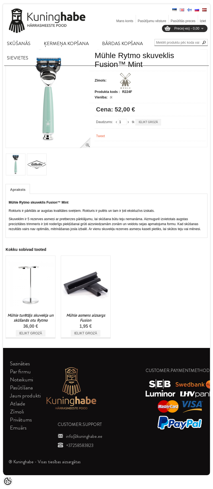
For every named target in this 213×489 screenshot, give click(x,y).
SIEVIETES (17, 57)
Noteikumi (21, 380)
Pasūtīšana (21, 388)
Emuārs (18, 428)
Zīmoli (17, 412)
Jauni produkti (25, 396)
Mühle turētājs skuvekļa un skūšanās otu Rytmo (30, 318)
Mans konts (124, 21)
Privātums (21, 420)
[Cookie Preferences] (8, 481)
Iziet (203, 21)
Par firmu (20, 372)
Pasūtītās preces (183, 21)
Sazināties (20, 364)
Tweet (100, 136)
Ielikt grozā (148, 122)
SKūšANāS (19, 43)
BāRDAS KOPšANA (122, 43)
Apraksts (18, 190)
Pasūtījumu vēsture (152, 21)
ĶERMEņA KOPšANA (66, 43)
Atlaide (17, 404)
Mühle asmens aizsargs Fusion (85, 318)
